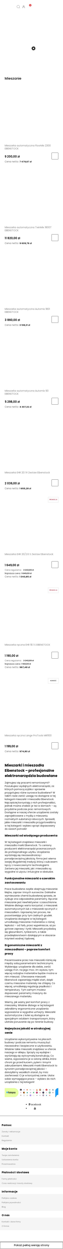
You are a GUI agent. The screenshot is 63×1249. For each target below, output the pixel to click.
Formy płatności (9, 1179)
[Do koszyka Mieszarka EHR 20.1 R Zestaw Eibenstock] (55, 483)
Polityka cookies (9, 1198)
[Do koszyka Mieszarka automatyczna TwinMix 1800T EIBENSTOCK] (55, 238)
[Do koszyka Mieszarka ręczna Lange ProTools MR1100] (55, 746)
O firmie (5, 1226)
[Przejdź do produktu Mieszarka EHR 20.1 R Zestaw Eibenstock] (31, 442)
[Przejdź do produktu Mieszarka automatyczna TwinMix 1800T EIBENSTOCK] (31, 197)
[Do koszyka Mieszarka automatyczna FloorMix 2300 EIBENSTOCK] (55, 156)
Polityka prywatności (11, 1202)
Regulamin (7, 1140)
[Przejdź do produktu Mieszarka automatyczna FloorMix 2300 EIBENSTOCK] (31, 115)
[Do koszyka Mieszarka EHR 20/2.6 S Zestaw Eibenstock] (55, 564)
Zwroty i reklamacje (11, 1132)
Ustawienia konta (10, 1160)
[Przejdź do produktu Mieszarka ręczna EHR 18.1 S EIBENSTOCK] (31, 614)
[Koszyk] (28, 4)
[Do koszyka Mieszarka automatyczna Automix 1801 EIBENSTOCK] (55, 319)
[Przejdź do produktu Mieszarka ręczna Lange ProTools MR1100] (31, 705)
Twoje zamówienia (10, 1155)
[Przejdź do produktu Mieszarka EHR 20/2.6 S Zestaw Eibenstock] (31, 524)
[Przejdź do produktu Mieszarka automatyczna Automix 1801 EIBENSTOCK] (31, 278)
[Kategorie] (8, 6)
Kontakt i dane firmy (11, 1222)
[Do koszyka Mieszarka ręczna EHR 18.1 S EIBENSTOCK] (55, 655)
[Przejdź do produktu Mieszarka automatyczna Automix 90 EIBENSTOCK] (31, 360)
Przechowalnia (8, 1164)
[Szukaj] (18, 6)
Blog (4, 1207)
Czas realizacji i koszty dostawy (17, 1183)
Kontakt (5, 1136)
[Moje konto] (23, 6)
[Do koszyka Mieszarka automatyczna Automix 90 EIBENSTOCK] (55, 401)
